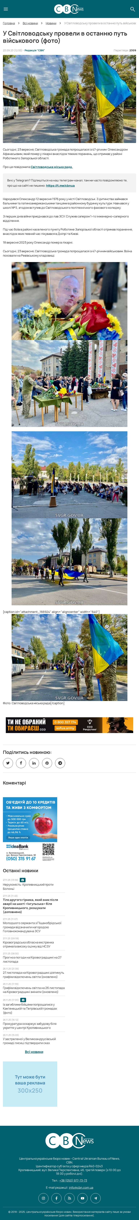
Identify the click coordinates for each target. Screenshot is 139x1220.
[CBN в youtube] (82, 1198)
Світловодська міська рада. (52, 167)
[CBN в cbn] (69, 1198)
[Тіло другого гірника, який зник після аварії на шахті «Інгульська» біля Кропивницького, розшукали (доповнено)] (30, 906)
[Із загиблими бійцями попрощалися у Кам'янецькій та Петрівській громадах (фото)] (30, 1009)
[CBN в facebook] (56, 1198)
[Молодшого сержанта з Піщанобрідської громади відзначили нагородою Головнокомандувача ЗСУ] (32, 927)
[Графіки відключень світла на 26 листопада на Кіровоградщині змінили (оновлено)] (34, 990)
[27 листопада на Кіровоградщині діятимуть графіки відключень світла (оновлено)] (33, 975)
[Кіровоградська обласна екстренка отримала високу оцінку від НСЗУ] (28, 944)
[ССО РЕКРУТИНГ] (69, 725)
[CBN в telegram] (95, 1198)
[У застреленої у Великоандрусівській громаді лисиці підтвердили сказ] (29, 1041)
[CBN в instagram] (43, 1198)
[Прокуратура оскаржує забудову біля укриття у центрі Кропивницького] (29, 1026)
